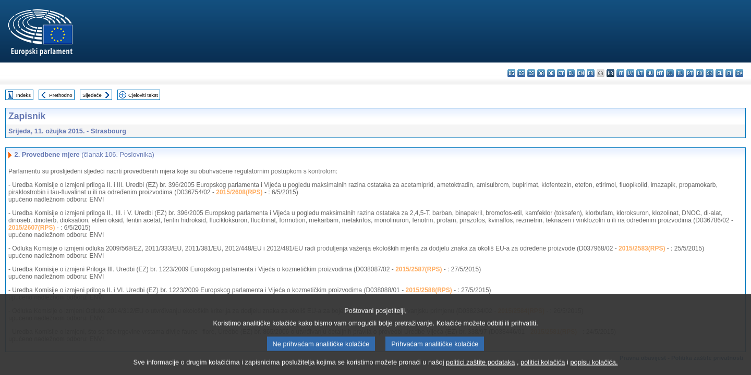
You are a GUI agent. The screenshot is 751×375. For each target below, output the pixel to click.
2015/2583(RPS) (642, 248)
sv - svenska (739, 73)
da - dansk (541, 73)
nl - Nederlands (670, 73)
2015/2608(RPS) (239, 192)
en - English (581, 73)
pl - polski (680, 73)
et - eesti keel (561, 73)
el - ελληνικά (571, 73)
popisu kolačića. (593, 367)
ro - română (700, 73)
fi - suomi (729, 73)
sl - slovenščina (719, 73)
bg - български (511, 73)
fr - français (591, 73)
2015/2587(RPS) (418, 269)
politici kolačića (542, 367)
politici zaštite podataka (480, 367)
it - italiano (620, 73)
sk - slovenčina (709, 73)
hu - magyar (650, 73)
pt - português (690, 73)
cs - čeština (531, 73)
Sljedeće (92, 95)
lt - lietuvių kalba (640, 73)
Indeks (23, 95)
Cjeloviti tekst (143, 95)
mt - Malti (660, 73)
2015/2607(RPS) (31, 227)
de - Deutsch (551, 73)
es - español (521, 73)
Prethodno (60, 95)
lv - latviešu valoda (630, 73)
